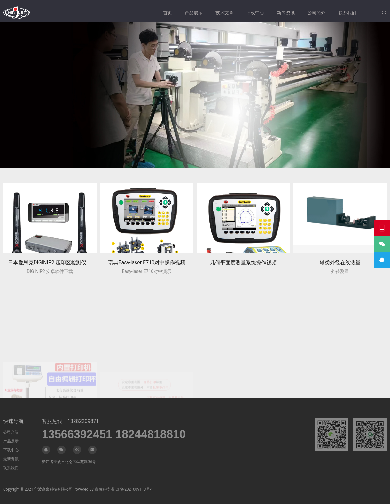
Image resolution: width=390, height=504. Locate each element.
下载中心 (255, 12)
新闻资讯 (286, 12)
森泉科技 (102, 489)
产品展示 (194, 12)
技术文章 (224, 12)
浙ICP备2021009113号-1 (132, 489)
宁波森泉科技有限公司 (53, 489)
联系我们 (347, 12)
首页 (167, 12)
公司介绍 (11, 432)
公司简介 (316, 12)
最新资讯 (11, 459)
